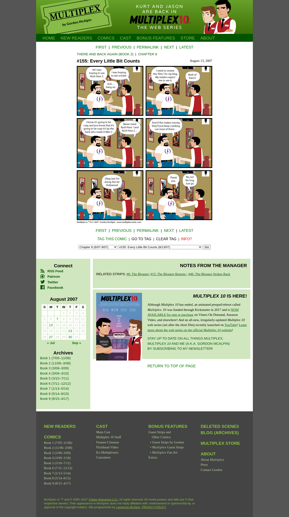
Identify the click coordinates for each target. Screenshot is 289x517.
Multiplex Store (220, 443)
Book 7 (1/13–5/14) (54, 388)
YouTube (230, 325)
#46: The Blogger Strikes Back (209, 274)
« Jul (51, 343)
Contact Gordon (211, 470)
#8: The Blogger (138, 274)
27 (51, 337)
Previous (121, 47)
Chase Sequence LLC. (104, 499)
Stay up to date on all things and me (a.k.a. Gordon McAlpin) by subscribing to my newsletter (188, 343)
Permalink (147, 47)
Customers (103, 457)
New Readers (76, 38)
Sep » (76, 343)
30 (70, 337)
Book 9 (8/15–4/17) (54, 399)
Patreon (50, 276)
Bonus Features (167, 426)
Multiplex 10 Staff (108, 437)
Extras (152, 457)
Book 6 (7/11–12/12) (55, 383)
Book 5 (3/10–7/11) (54, 378)
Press (204, 464)
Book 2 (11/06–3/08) (55, 363)
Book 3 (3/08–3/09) (54, 368)
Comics (106, 38)
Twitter (49, 282)
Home (48, 38)
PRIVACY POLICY (154, 507)
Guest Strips (168, 447)
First (101, 47)
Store (187, 38)
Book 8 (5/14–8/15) (54, 394)
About (207, 38)
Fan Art (164, 452)
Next (169, 47)
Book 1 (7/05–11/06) (55, 358)
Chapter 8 (147, 54)
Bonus (156, 38)
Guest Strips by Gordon (168, 442)
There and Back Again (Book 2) (105, 54)
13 (51, 325)
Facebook (51, 287)
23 (70, 331)
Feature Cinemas (107, 442)
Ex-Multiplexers (107, 452)
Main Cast (103, 432)
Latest (186, 47)
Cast (125, 38)
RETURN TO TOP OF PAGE (171, 366)
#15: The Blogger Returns (169, 274)
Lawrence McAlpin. (128, 507)
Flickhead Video (107, 447)
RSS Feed (51, 271)
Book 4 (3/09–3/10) (54, 373)
